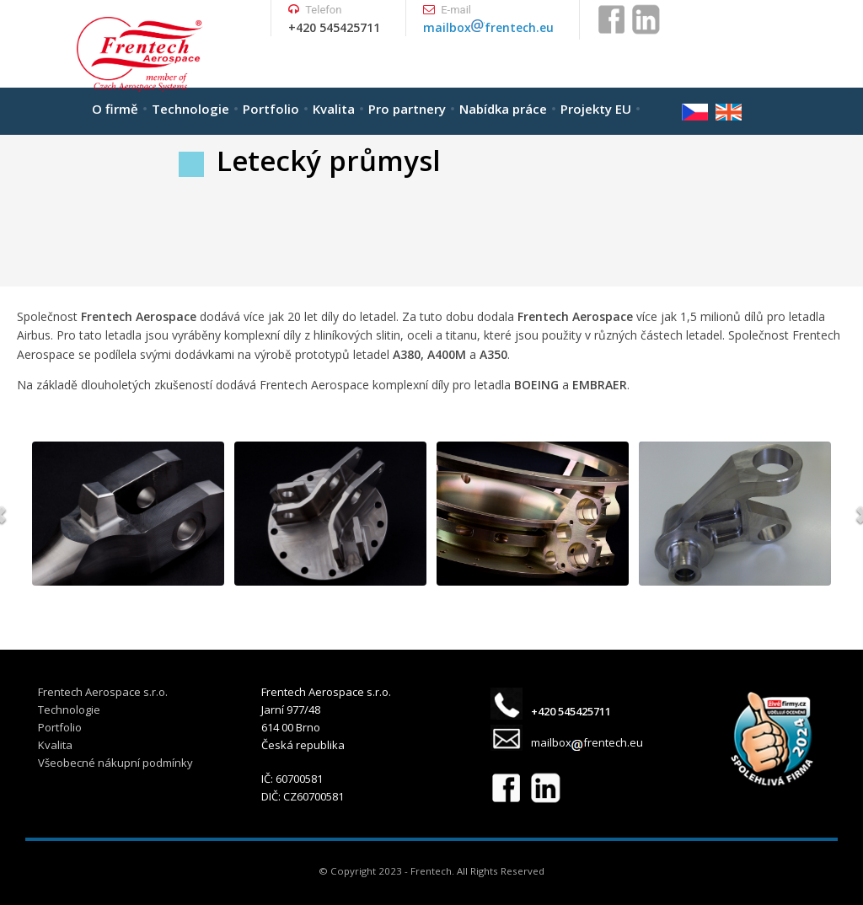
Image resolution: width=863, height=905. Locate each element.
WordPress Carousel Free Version (139, 573)
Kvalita (334, 108)
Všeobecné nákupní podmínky (115, 762)
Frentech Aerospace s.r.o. (103, 691)
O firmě (115, 108)
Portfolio (271, 108)
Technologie (190, 108)
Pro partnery (407, 108)
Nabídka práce (503, 108)
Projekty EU (595, 108)
